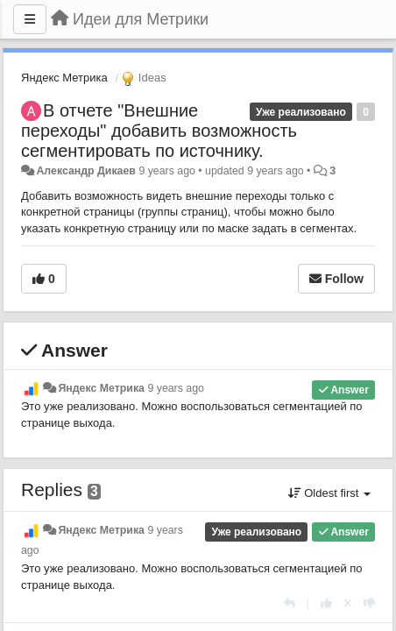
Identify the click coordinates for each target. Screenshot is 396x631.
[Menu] (29, 19)
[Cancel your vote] (347, 603)
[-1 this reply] (369, 603)
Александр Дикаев (86, 171)
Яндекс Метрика (64, 77)
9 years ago (175, 388)
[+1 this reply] (326, 603)
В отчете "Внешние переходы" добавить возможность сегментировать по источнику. (159, 130)
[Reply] (289, 603)
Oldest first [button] (329, 493)
